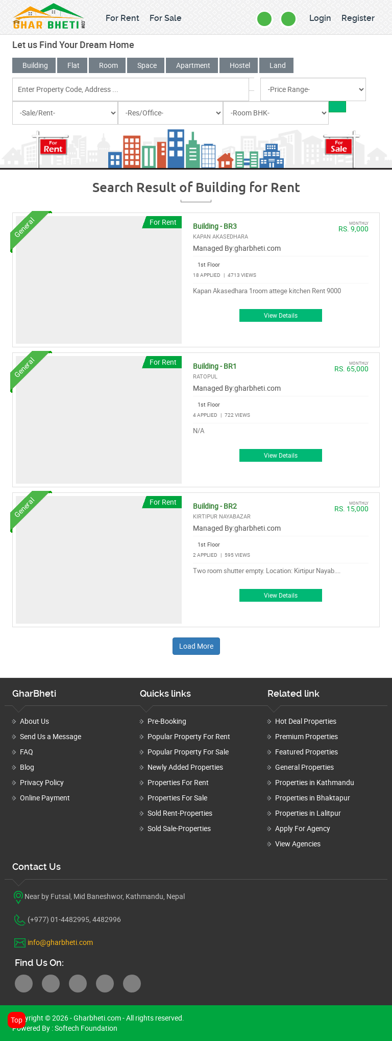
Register (358, 18)
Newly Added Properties (185, 767)
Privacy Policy (42, 782)
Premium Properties (306, 736)
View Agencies (298, 843)
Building (34, 65)
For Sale (166, 18)
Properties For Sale (177, 797)
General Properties (304, 767)
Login (320, 18)
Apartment (192, 65)
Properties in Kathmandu (314, 782)
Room (107, 65)
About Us (34, 721)
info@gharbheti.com (60, 942)
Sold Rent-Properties (180, 813)
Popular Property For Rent (189, 736)
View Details (281, 315)
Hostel (238, 65)
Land (276, 65)
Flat (72, 65)
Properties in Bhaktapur (312, 797)
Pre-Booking (167, 721)
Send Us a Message (50, 736)
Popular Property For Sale (188, 751)
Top (16, 1020)
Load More (196, 646)
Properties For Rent (178, 782)
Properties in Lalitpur (308, 813)
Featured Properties (306, 751)
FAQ (26, 751)
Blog (27, 767)
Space (146, 65)
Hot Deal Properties (305, 721)
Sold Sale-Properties (179, 828)
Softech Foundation (85, 1028)
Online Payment (45, 797)
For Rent (122, 18)
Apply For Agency (302, 828)
